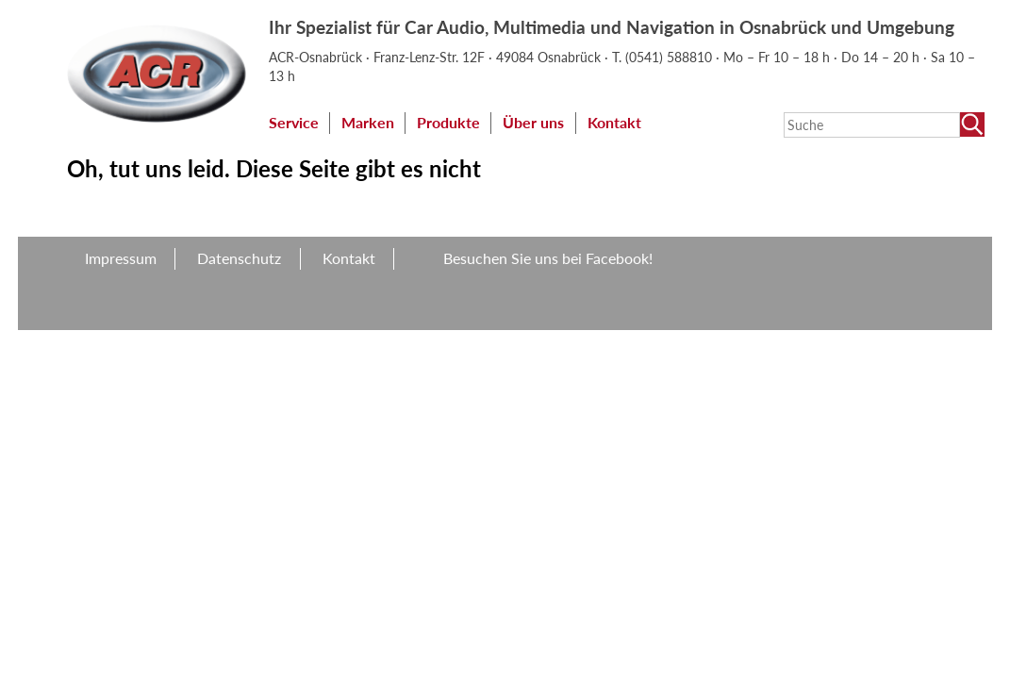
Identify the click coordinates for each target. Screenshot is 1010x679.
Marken (367, 122)
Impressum (121, 258)
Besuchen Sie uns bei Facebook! (548, 258)
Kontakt (614, 122)
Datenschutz (239, 258)
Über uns (533, 122)
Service (294, 122)
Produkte (448, 122)
